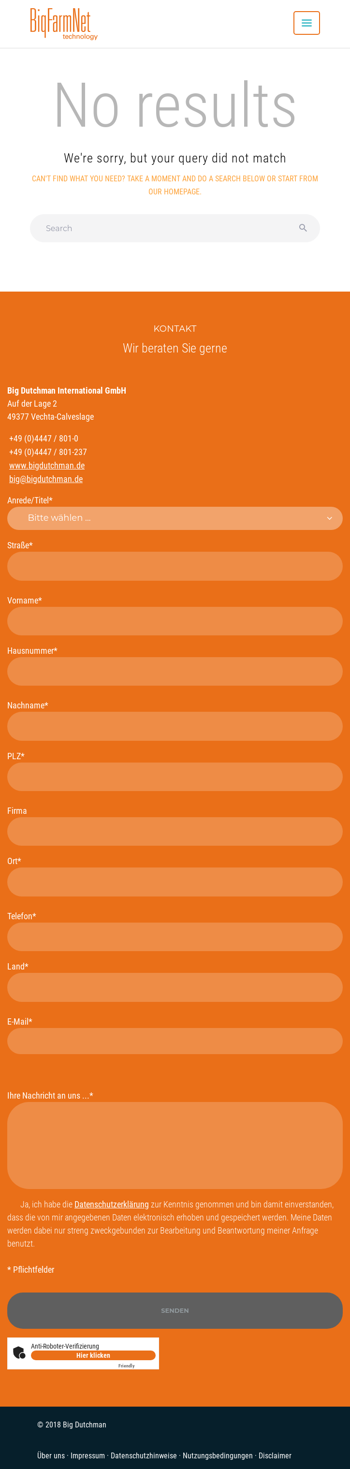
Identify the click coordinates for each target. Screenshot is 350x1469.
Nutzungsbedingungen (218, 1455)
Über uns (51, 1455)
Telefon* (175, 931)
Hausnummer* (175, 666)
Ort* (175, 876)
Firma (175, 826)
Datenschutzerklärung (111, 1204)
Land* (175, 981)
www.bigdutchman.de (47, 465)
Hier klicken (93, 1355)
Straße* (175, 560)
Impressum (88, 1455)
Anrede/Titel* (175, 512)
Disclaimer (275, 1455)
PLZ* (175, 771)
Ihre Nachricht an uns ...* (175, 1139)
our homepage (174, 191)
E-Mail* (175, 1035)
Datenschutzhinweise (144, 1455)
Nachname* (175, 720)
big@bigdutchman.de (46, 479)
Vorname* (175, 615)
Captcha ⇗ (137, 1365)
